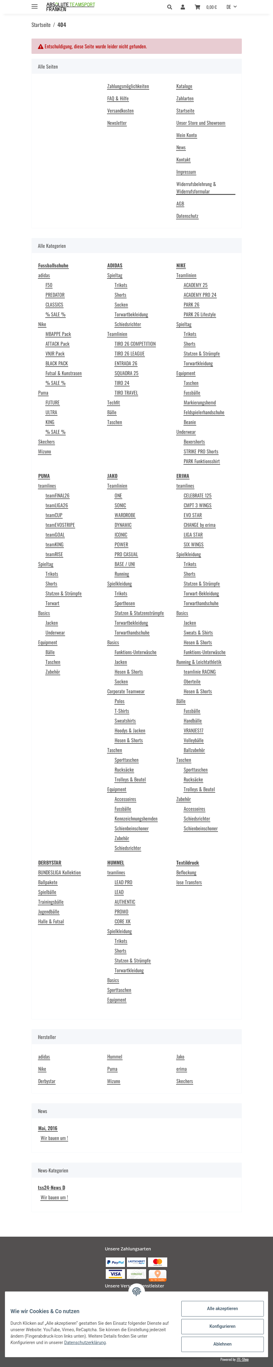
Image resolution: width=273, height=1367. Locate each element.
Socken (121, 304)
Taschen (114, 422)
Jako (180, 1056)
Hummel (114, 1056)
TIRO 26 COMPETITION (135, 343)
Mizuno (44, 451)
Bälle (111, 412)
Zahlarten (185, 98)
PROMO (121, 911)
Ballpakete (47, 882)
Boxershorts (194, 441)
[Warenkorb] (206, 7)
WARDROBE (125, 515)
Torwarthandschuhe (132, 632)
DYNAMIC (123, 524)
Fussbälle (192, 392)
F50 (49, 285)
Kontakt (183, 159)
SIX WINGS (194, 544)
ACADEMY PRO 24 (200, 294)
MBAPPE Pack (58, 333)
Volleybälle (194, 740)
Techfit (113, 402)
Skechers (46, 441)
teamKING (55, 544)
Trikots (121, 285)
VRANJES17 (193, 730)
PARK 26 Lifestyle (200, 314)
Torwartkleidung (198, 363)
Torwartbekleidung (131, 314)
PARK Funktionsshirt (202, 461)
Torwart (52, 603)
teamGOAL (55, 534)
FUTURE (53, 402)
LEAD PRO (123, 882)
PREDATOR (55, 294)
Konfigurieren (218, 1326)
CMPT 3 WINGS (198, 505)
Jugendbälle (48, 911)
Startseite (185, 110)
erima (181, 1068)
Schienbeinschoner (132, 828)
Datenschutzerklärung (120, 1342)
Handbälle (193, 720)
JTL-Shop (243, 1359)
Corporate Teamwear (126, 691)
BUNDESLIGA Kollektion (59, 872)
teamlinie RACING (200, 671)
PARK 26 (191, 304)
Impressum (186, 171)
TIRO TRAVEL (126, 392)
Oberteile (192, 681)
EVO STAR (193, 515)
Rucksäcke (124, 769)
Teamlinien (117, 333)
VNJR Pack (55, 353)
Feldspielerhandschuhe (204, 412)
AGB (180, 203)
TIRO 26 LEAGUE (130, 353)
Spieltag (114, 275)
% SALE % (55, 314)
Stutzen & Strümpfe (202, 353)
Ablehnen (218, 1344)
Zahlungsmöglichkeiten (128, 86)
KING (50, 422)
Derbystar (46, 1081)
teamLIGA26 (57, 505)
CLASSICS (54, 304)
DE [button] (229, 6)
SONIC (120, 505)
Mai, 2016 (47, 1128)
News (181, 147)
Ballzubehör (194, 750)
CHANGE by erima (200, 524)
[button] (171, 7)
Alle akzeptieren (217, 1308)
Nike (42, 324)
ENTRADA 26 (126, 363)
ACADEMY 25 (196, 285)
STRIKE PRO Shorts (201, 451)
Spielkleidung (119, 583)
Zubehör (53, 671)
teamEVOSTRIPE (60, 524)
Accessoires (125, 799)
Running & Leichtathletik (198, 661)
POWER (121, 544)
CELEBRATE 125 (198, 495)
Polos (119, 701)
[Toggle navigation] (34, 4)
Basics (44, 612)
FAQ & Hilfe (118, 98)
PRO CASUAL (126, 554)
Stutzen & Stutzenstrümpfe (139, 612)
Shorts (120, 294)
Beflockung (186, 872)
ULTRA (51, 412)
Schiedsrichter (128, 324)
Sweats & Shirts (198, 632)
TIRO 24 (122, 382)
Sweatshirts (125, 720)
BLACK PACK (57, 363)
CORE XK (123, 921)
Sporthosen (125, 603)
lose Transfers (189, 882)
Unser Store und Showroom (200, 122)
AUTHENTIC (125, 901)
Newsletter (117, 122)
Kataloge (184, 86)
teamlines (47, 485)
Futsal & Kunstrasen (64, 373)
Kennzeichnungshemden (136, 818)
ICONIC (121, 534)
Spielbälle (47, 892)
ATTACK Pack (57, 343)
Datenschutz (187, 215)
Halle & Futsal (51, 921)
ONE (118, 495)
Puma (43, 392)
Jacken (52, 622)
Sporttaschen (126, 759)
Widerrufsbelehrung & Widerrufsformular (196, 187)
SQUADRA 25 (126, 373)
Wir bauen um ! (54, 1138)
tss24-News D (51, 1187)
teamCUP (54, 515)
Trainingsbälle (51, 901)
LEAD (119, 892)
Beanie (190, 422)
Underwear (186, 431)
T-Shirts (122, 710)
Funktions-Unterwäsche (136, 652)
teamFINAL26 (57, 495)
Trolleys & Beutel (130, 779)
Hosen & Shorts (129, 671)
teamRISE (54, 554)
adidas (44, 275)
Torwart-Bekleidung (201, 593)
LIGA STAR (193, 534)
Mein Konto (186, 135)
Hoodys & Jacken (130, 730)
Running (122, 573)
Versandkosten (120, 110)
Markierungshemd (200, 402)
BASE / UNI (125, 564)
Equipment (185, 373)
